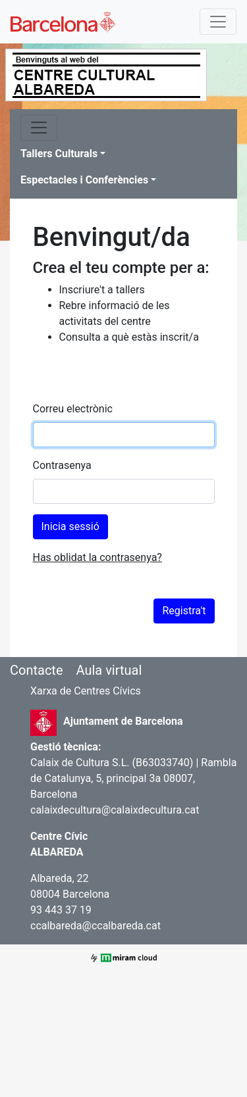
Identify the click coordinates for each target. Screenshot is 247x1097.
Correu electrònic (73, 408)
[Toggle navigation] (218, 22)
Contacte (36, 670)
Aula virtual (109, 670)
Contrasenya (62, 465)
